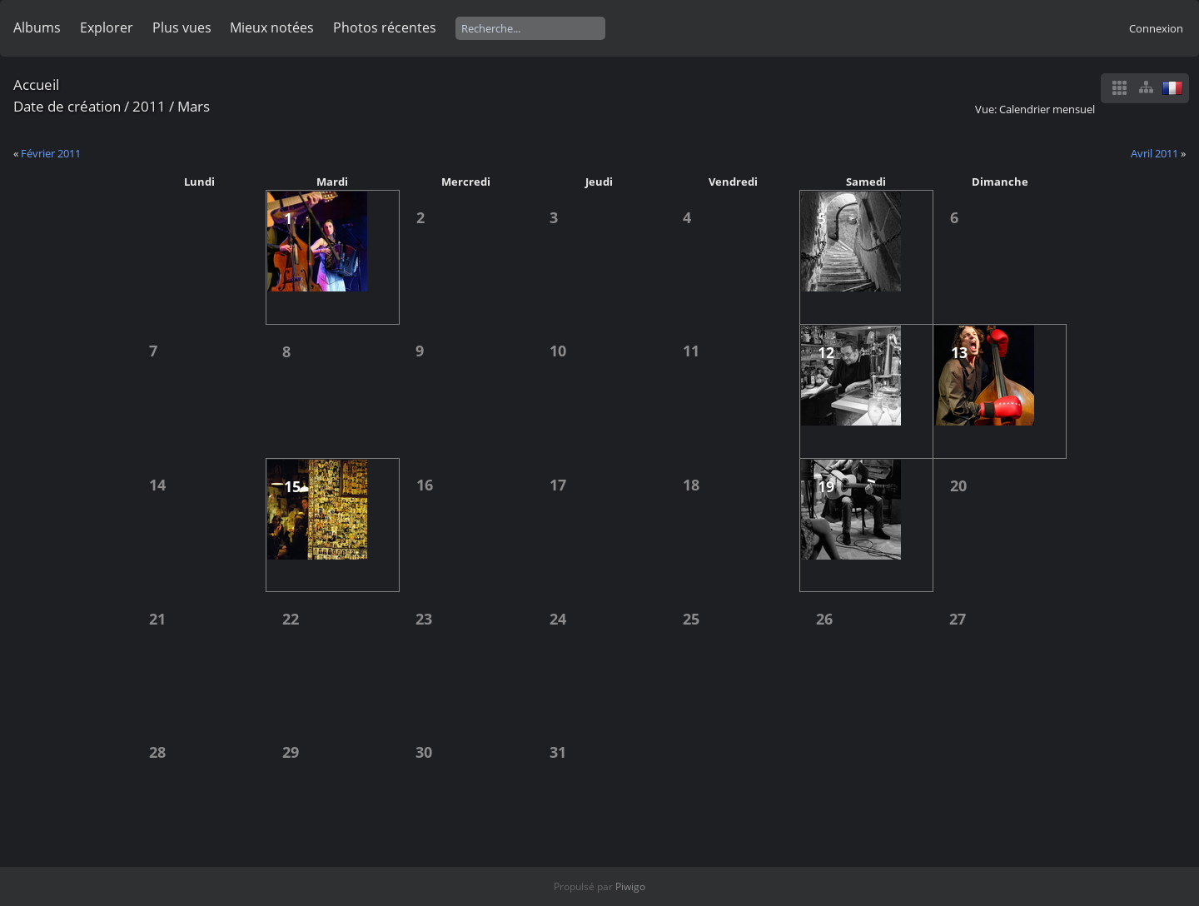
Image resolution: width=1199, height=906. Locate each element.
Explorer (106, 27)
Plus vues (181, 27)
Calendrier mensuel (1047, 109)
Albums (37, 27)
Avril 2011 (1154, 153)
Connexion (1156, 28)
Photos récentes (384, 27)
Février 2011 (51, 153)
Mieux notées (272, 27)
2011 (149, 106)
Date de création (67, 106)
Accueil (36, 84)
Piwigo (630, 886)
